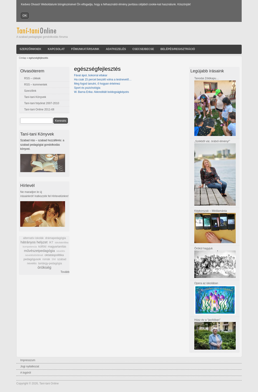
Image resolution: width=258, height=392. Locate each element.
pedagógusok (32, 259)
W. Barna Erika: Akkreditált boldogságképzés (101, 92)
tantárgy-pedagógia (50, 263)
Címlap (22, 58)
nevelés (60, 251)
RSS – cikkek (32, 78)
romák (46, 259)
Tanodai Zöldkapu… (206, 78)
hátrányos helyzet (34, 242)
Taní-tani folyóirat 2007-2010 (41, 103)
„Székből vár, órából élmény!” (212, 141)
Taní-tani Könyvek (35, 97)
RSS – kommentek (35, 84)
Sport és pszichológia (87, 87)
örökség (44, 267)
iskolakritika (62, 242)
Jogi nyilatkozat (29, 366)
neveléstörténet (34, 255)
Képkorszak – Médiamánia (210, 210)
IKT (51, 242)
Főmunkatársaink (85, 49)
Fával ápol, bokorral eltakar (90, 75)
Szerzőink (30, 90)
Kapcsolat (56, 49)
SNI (54, 259)
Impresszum (27, 360)
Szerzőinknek (30, 49)
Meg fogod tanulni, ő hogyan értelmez (97, 83)
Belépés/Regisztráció (178, 49)
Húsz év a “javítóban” (207, 319)
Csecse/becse (143, 49)
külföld (42, 246)
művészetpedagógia (39, 251)
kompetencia (30, 246)
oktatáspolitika (54, 255)
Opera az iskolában (206, 283)
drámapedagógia (55, 238)
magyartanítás (57, 246)
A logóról (25, 372)
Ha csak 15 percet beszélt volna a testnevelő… (103, 79)
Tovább (64, 272)
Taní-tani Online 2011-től (39, 109)
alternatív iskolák (33, 238)
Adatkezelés (116, 49)
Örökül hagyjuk (203, 248)
